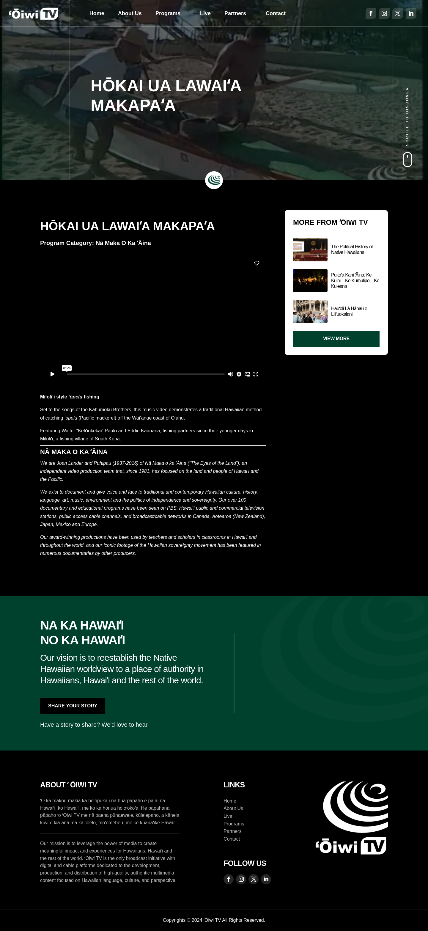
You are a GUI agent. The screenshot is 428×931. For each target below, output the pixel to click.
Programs (167, 13)
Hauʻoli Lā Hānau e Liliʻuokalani (349, 311)
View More (336, 338)
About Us (130, 13)
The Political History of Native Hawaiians (352, 249)
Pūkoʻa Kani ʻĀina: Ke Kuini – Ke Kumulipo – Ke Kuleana (355, 280)
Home (96, 13)
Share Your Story (72, 705)
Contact (276, 13)
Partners (235, 13)
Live (205, 13)
